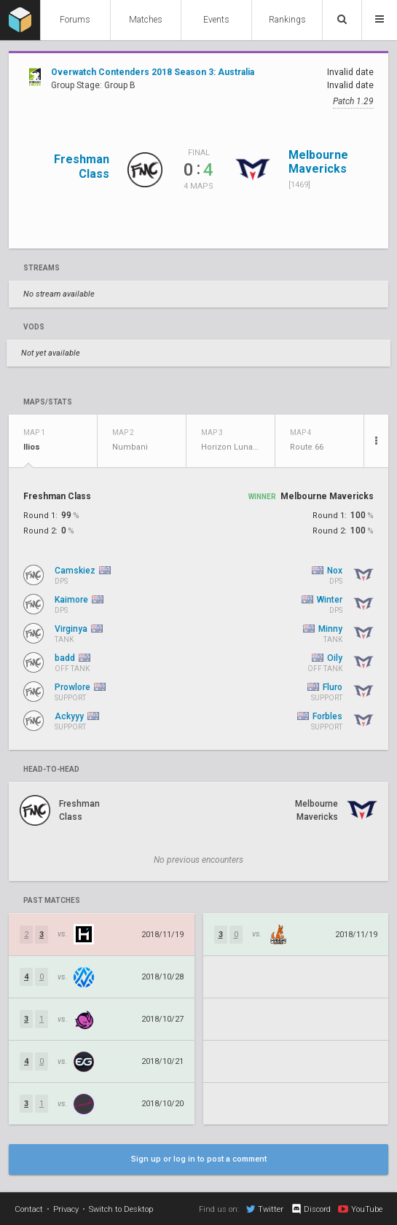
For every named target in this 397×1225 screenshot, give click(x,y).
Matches (145, 20)
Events (216, 20)
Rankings (287, 20)
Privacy (66, 1209)
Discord (311, 1209)
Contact (29, 1209)
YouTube (360, 1209)
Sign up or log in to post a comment (199, 1159)
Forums (75, 20)
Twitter (264, 1209)
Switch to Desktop (121, 1209)
